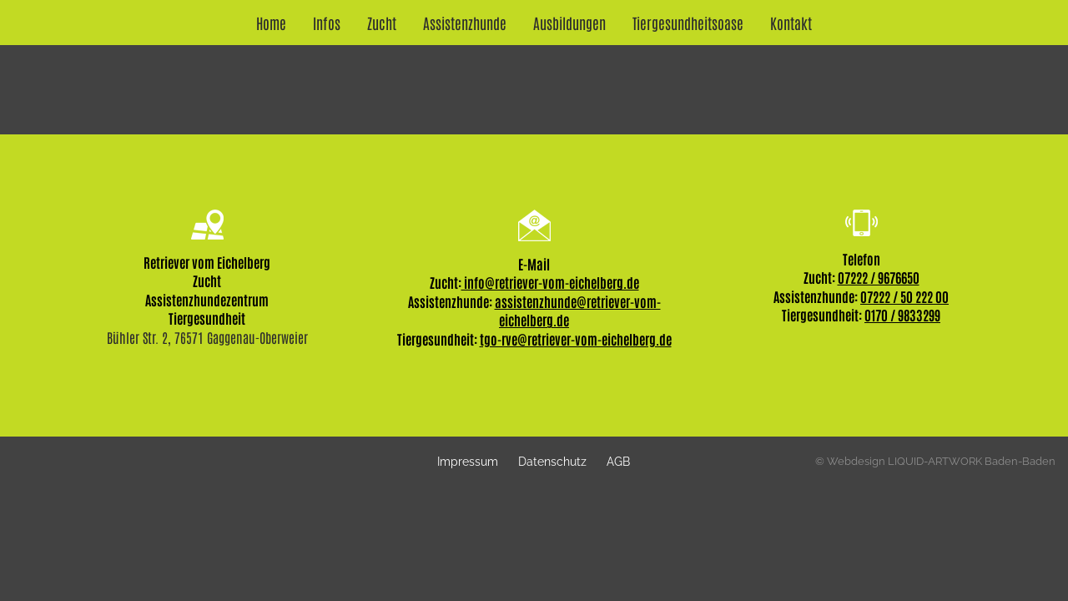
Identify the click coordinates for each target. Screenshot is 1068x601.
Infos (326, 22)
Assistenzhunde (464, 22)
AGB (618, 461)
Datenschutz (552, 461)
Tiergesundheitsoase (687, 22)
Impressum (467, 461)
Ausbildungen (569, 22)
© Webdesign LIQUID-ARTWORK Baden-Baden (935, 461)
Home (271, 22)
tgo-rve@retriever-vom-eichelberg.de (576, 339)
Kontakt (791, 22)
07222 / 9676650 (878, 277)
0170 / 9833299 (902, 314)
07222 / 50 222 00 (904, 296)
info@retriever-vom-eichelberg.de (550, 282)
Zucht (381, 22)
